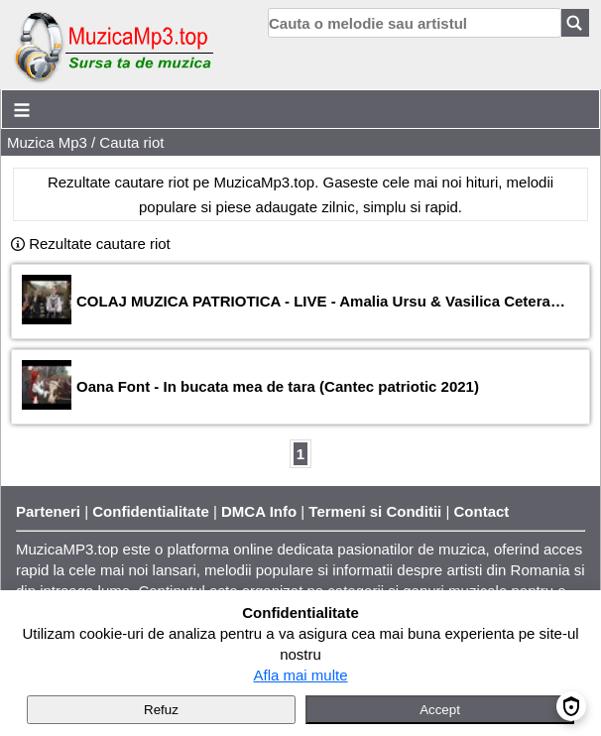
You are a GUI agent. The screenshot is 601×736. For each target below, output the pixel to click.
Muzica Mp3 (47, 142)
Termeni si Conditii (374, 511)
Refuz (161, 709)
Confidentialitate (150, 511)
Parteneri (48, 511)
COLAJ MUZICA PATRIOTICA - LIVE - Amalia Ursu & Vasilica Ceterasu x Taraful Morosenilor (322, 301)
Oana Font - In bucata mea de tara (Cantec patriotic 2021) (277, 386)
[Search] (575, 23)
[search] (414, 23)
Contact (482, 511)
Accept (440, 709)
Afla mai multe (300, 675)
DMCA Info (259, 511)
